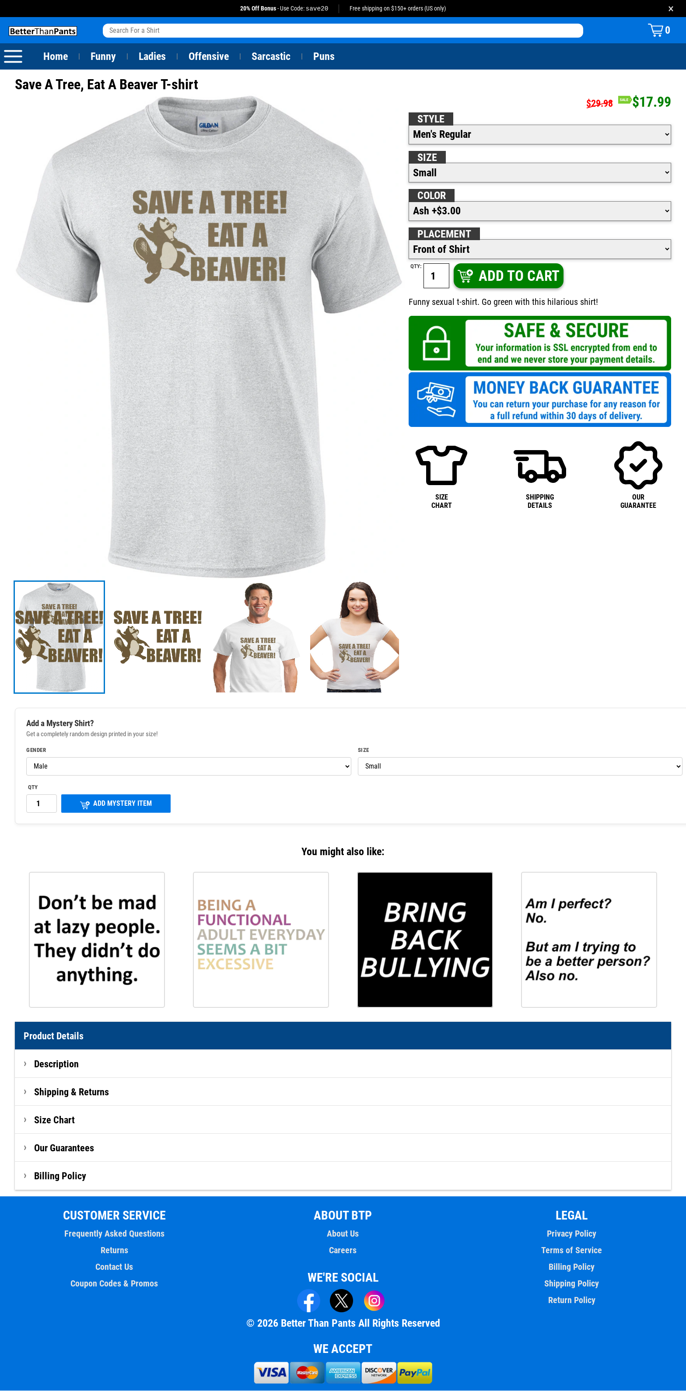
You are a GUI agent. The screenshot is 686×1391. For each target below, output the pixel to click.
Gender (36, 751)
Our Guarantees (64, 1148)
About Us (343, 1234)
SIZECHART (441, 475)
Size (427, 158)
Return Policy (571, 1300)
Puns (324, 57)
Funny (103, 57)
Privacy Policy (571, 1234)
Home (55, 57)
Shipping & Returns (71, 1092)
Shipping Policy (571, 1284)
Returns (114, 1250)
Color (432, 196)
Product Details (54, 1036)
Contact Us (114, 1267)
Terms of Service (572, 1250)
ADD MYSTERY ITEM (116, 805)
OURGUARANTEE (638, 475)
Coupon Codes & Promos (114, 1284)
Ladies (152, 57)
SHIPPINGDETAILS (540, 475)
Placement (444, 234)
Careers (343, 1250)
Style (430, 119)
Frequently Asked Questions (114, 1234)
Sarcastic (271, 57)
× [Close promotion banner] (671, 8)
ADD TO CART (507, 276)
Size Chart (54, 1120)
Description (56, 1064)
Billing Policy (60, 1176)
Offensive (209, 57)
